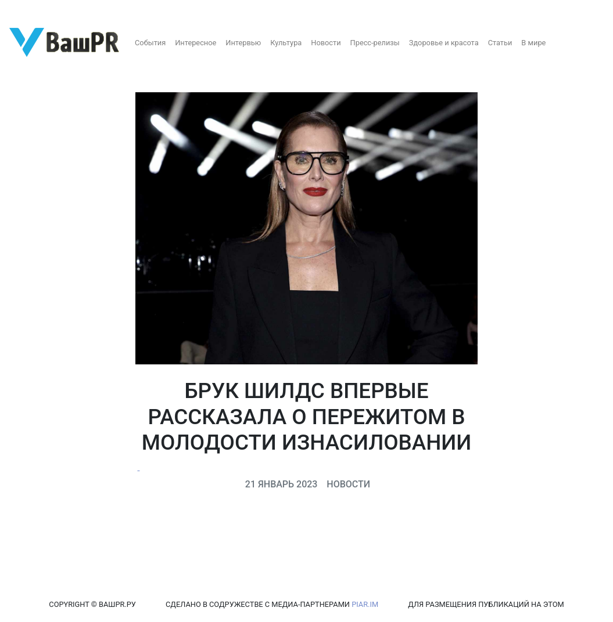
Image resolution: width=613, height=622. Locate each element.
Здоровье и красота (444, 42)
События (150, 42)
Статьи (500, 42)
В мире (533, 42)
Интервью (243, 42)
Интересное (195, 42)
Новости (325, 42)
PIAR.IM (365, 604)
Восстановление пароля (115, 10)
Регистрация (31, 10)
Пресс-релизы (375, 42)
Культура (286, 42)
